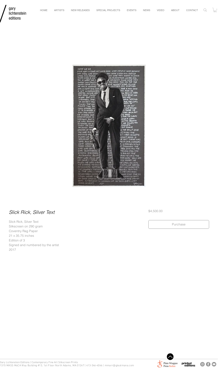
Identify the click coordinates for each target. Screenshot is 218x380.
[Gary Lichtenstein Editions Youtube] (214, 364)
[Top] (170, 356)
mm (107, 365)
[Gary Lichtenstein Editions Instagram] (202, 364)
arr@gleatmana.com (121, 365)
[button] (215, 10)
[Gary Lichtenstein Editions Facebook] (208, 364)
